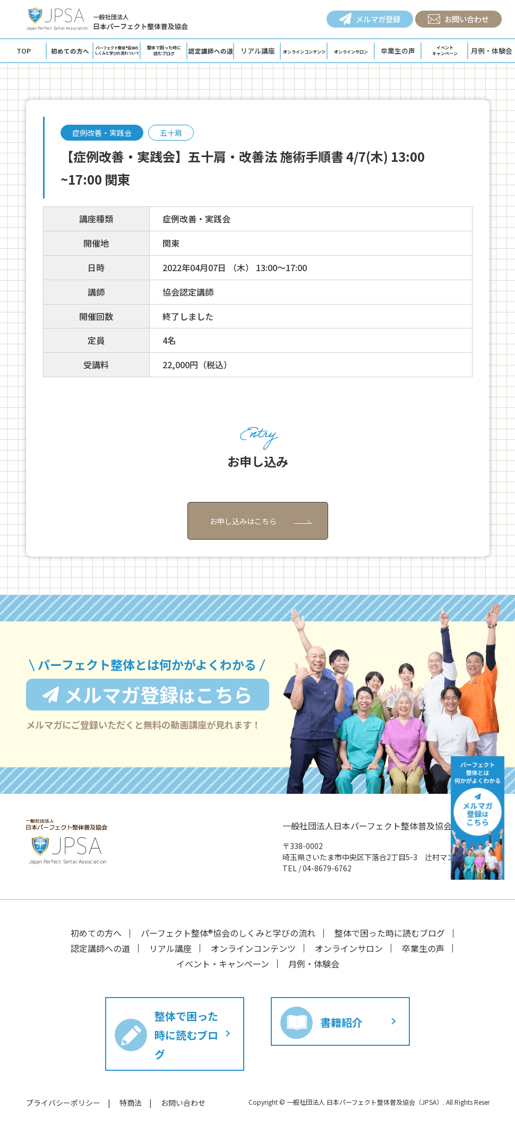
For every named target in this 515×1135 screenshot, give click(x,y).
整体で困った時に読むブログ (389, 932)
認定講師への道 (100, 948)
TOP (23, 51)
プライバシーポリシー (63, 1102)
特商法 (130, 1102)
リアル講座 (258, 51)
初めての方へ (96, 932)
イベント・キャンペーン (222, 963)
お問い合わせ (458, 18)
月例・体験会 (313, 963)
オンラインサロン (349, 948)
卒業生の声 (398, 51)
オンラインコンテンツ (253, 948)
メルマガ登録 (369, 19)
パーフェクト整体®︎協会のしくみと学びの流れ (228, 932)
